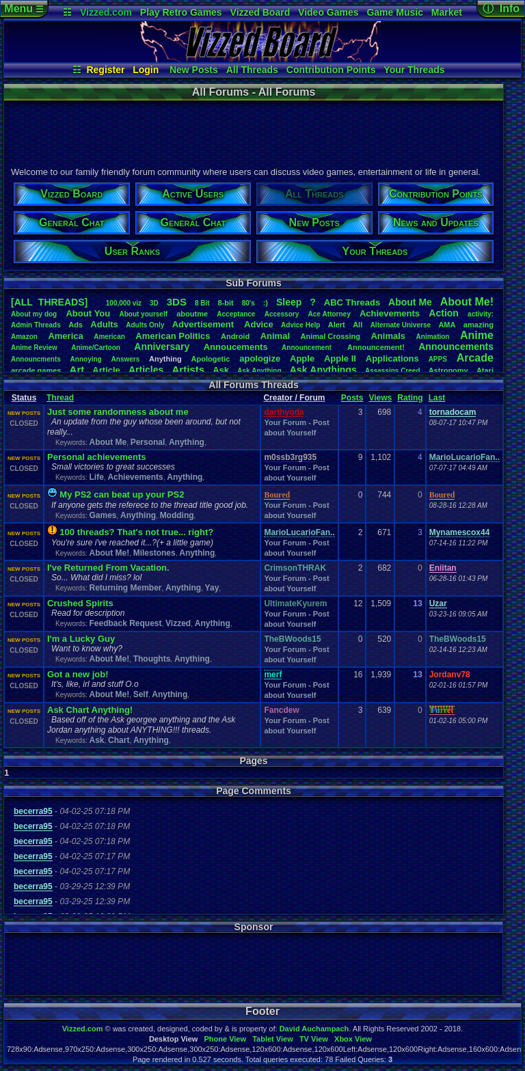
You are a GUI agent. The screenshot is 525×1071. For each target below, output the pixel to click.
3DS (177, 302)
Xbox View (353, 1039)
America (65, 336)
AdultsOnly (145, 325)
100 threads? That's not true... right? (136, 532)
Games (102, 515)
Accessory (282, 314)
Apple (302, 358)
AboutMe (410, 302)
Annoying (86, 359)
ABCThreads (352, 302)
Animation (433, 336)
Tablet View (272, 1039)
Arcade (475, 358)
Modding (177, 515)
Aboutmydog (34, 314)
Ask (221, 370)
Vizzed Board (260, 12)
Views (380, 398)
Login (146, 69)
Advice (258, 324)
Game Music (394, 12)
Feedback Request (125, 623)
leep (288, 302)
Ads (75, 325)
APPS (438, 359)
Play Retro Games (181, 12)
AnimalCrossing (330, 336)
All (357, 325)
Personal (148, 442)
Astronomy (448, 370)
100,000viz (124, 303)
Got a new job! (78, 674)
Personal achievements (96, 457)
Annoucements (236, 347)
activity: (481, 314)
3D (154, 303)
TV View (313, 1039)
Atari (485, 370)
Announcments (36, 359)
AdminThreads (36, 325)
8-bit (226, 303)
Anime (477, 335)
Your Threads (413, 69)
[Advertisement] (253, 132)
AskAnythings (323, 369)
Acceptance (236, 314)
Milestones (154, 553)
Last (437, 398)
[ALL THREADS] (49, 302)
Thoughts (152, 659)
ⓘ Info (501, 8)
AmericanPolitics (172, 336)
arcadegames (36, 370)
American (109, 336)
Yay (212, 588)
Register (105, 69)
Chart (118, 740)
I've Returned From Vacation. (108, 567)
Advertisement (204, 324)
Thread (60, 398)
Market (446, 12)
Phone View (225, 1039)
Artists (188, 369)
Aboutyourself (143, 314)
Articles (146, 369)
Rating (409, 398)
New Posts (194, 69)
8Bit (202, 303)
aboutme (192, 314)
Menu (23, 8)
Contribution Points (331, 69)
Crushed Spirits (80, 603)
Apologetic (210, 359)
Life (96, 477)
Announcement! (376, 347)
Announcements (456, 346)
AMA (446, 325)
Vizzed (178, 623)
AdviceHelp (300, 325)
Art (77, 369)
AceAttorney (329, 314)
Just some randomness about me (118, 412)
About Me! (109, 553)
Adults (104, 324)
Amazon (24, 336)
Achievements (390, 313)
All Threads (252, 69)
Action (444, 313)
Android (235, 336)
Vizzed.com (106, 12)
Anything (186, 442)
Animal (275, 336)
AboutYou (88, 313)
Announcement (308, 347)
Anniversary (161, 346)
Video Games (328, 12)
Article (106, 370)
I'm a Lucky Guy (81, 639)
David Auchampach (314, 1029)
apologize (259, 358)
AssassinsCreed (392, 371)
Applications (392, 358)
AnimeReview (34, 347)
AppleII (340, 358)
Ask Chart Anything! (90, 710)
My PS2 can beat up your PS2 (121, 494)
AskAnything (259, 371)
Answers (125, 359)
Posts (352, 398)
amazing (478, 325)
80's (248, 303)
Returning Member (125, 588)
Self (140, 694)
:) (265, 303)
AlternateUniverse (401, 325)
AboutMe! (467, 302)
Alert (336, 325)
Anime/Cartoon (95, 347)
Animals (388, 336)
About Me (107, 442)
